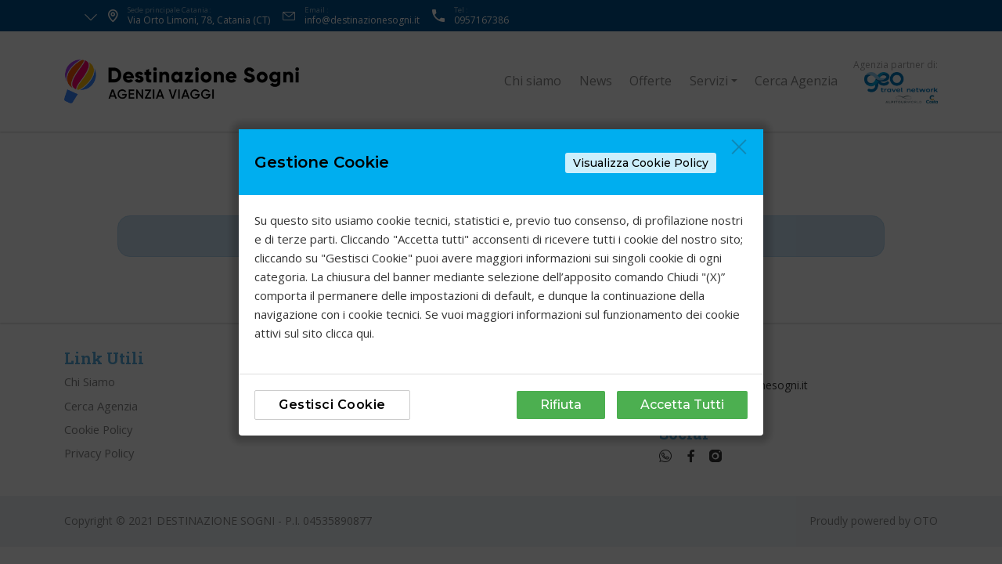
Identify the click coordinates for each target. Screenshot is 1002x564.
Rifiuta (561, 404)
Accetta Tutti (682, 404)
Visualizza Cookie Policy (640, 163)
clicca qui (349, 333)
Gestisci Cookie (332, 404)
